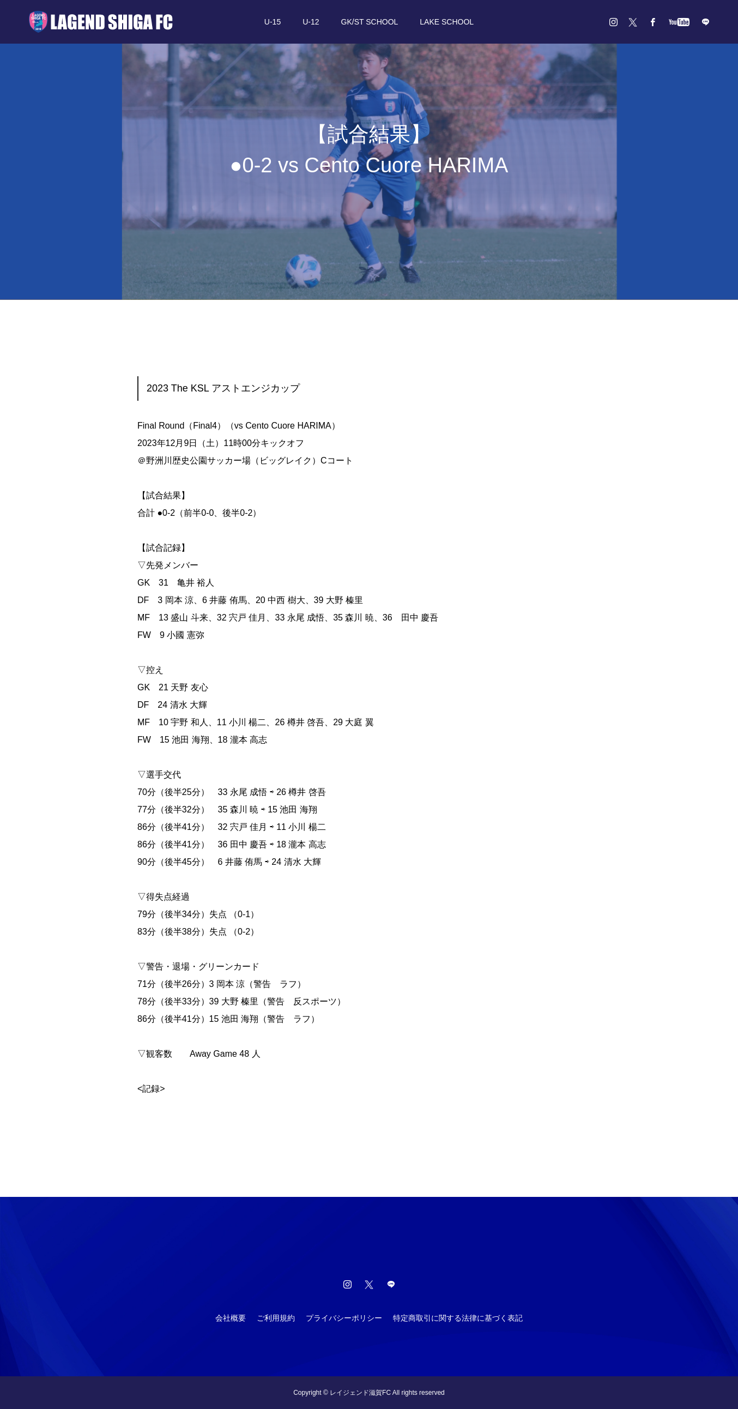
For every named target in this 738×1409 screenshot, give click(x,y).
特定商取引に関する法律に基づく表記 (458, 1318)
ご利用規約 (276, 1318)
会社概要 (230, 1318)
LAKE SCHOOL (447, 21)
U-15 (272, 21)
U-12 (311, 21)
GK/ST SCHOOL (369, 21)
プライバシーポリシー (344, 1318)
